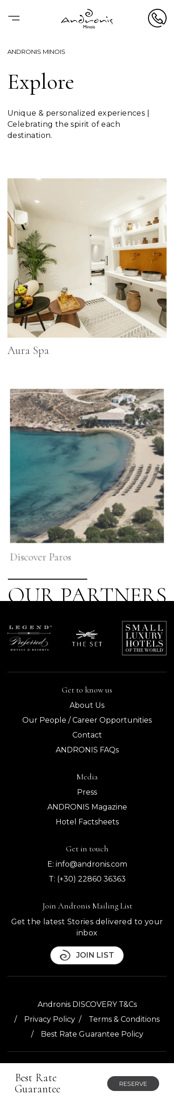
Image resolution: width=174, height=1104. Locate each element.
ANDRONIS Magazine (87, 807)
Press (87, 792)
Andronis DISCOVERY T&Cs (87, 1004)
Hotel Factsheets (87, 821)
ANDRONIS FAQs (87, 749)
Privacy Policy (49, 1019)
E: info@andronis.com (87, 864)
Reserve (133, 1083)
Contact (87, 735)
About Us (87, 705)
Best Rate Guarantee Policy (92, 1034)
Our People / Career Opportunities (87, 720)
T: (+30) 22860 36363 (87, 879)
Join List (87, 955)
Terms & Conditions (124, 1019)
